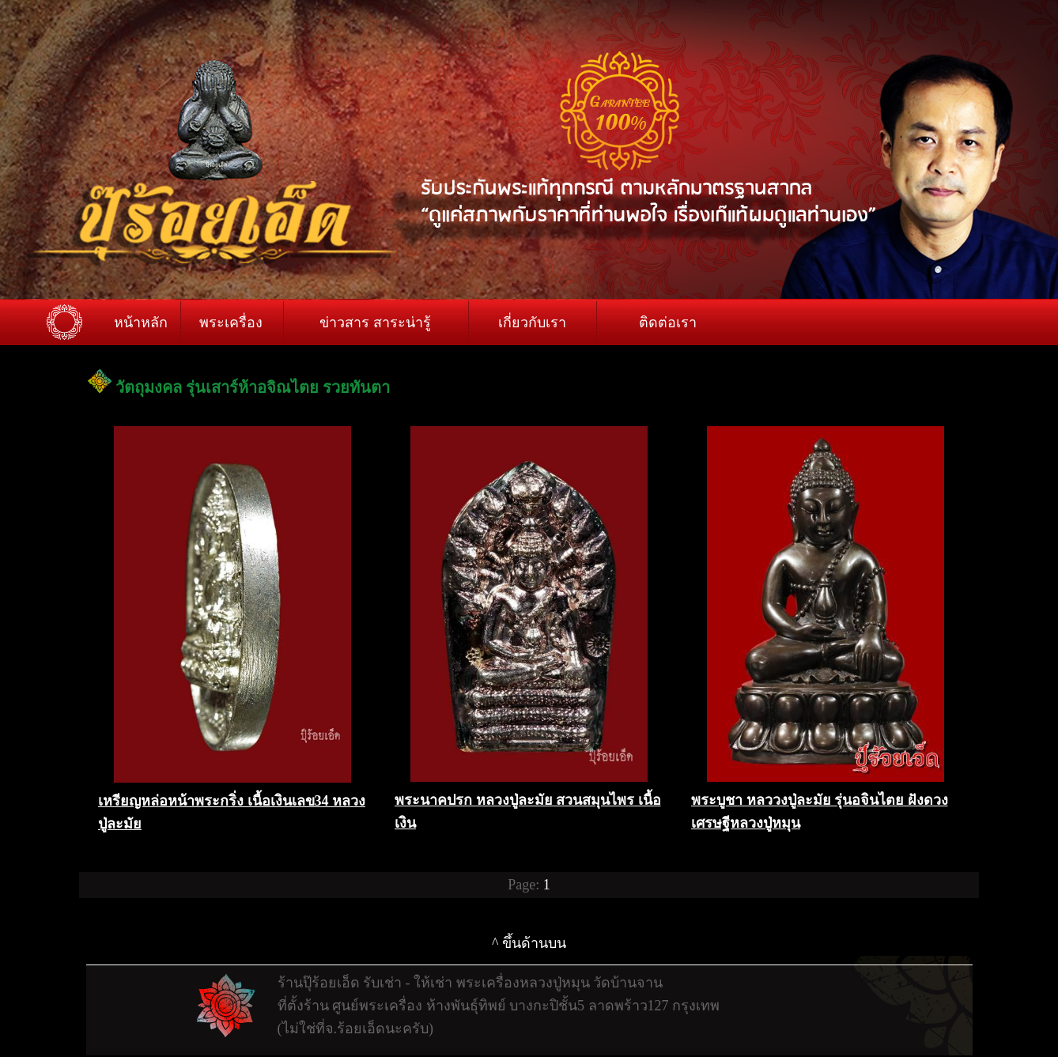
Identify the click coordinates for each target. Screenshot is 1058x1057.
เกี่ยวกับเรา (532, 322)
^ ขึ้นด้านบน (529, 943)
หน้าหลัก (141, 322)
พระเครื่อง (231, 322)
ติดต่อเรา (668, 322)
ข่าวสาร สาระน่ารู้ (375, 322)
